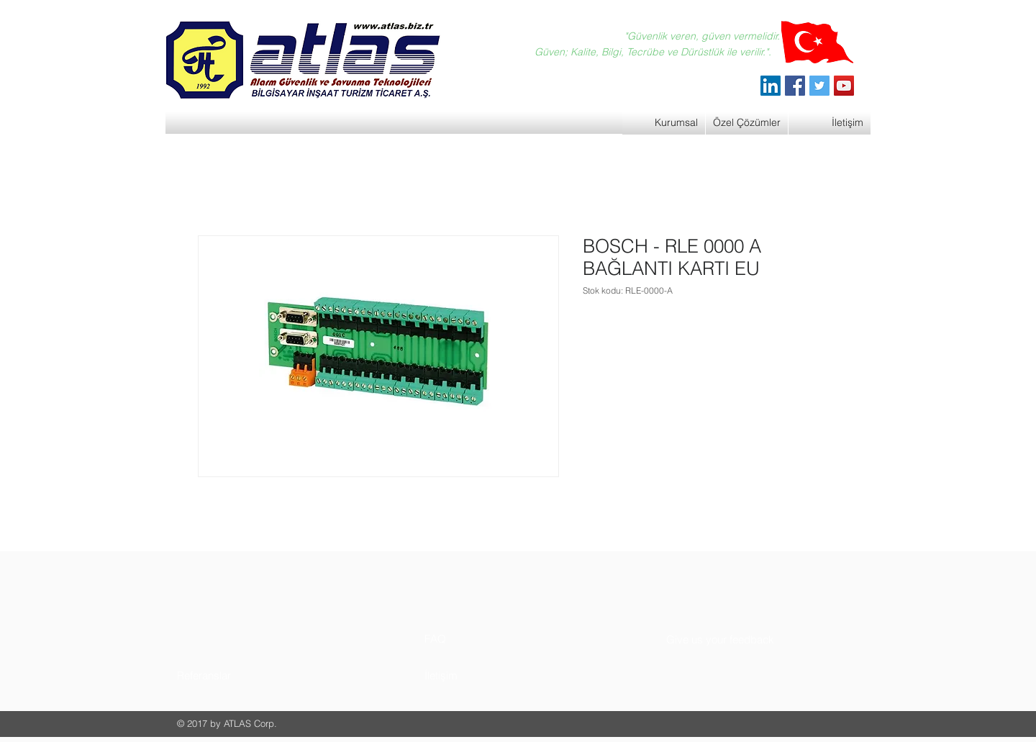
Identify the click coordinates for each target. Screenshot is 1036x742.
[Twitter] (819, 86)
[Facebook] (795, 86)
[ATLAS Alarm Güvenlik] (770, 86)
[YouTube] (844, 86)
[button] (231, 675)
